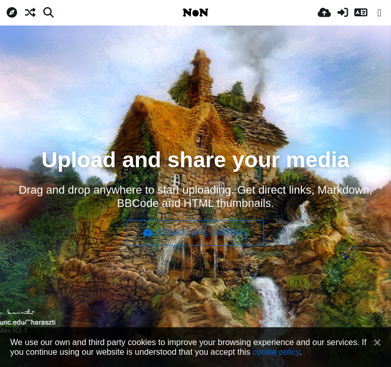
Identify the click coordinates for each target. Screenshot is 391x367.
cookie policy (276, 351)
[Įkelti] (324, 12)
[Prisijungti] (342, 12)
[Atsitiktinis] (30, 12)
